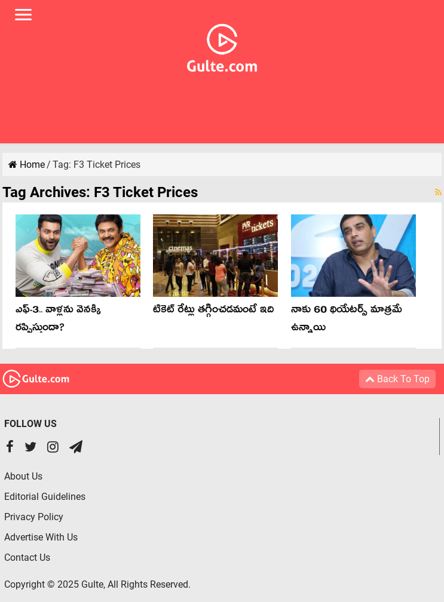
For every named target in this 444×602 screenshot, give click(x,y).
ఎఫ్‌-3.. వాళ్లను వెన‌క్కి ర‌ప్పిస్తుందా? (58, 320)
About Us (23, 476)
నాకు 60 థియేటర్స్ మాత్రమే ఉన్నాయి (346, 320)
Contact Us (27, 557)
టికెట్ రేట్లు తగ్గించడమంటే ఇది (213, 311)
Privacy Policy (33, 517)
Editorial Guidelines (44, 496)
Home (26, 164)
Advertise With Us (41, 537)
